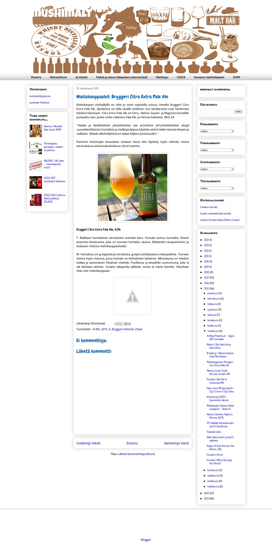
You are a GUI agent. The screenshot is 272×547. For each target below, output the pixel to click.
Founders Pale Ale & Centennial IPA (217, 380)
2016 (207, 283)
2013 (206, 498)
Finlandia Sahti (214, 432)
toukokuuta (213, 331)
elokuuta (212, 315)
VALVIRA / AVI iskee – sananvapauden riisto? (54, 164)
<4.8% (96, 329)
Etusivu (36, 77)
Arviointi (81, 77)
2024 (207, 240)
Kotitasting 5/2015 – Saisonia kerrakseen (218, 398)
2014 (207, 493)
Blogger (146, 539)
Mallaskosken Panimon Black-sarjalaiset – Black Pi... (221, 407)
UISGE (181, 77)
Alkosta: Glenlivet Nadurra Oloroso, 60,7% (219, 416)
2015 (104, 329)
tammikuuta (213, 486)
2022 (206, 251)
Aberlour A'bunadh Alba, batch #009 (53, 127)
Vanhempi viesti (176, 443)
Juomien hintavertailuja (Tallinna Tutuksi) (219, 220)
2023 (206, 245)
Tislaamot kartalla (208, 207)
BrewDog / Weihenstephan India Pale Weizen (220, 354)
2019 (207, 267)
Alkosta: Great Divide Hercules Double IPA (218, 372)
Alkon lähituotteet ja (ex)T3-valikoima (220, 438)
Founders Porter (215, 455)
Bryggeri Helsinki (123, 329)
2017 (206, 277)
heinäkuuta (213, 320)
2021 (206, 256)
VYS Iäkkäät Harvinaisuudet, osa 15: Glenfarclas (220, 424)
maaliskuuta (213, 475)
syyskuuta (212, 309)
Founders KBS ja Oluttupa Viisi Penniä (219, 461)
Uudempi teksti (88, 443)
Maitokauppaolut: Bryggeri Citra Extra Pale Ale (220, 363)
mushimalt (61, 14)
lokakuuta (212, 304)
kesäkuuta (212, 325)
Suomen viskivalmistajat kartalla (215, 213)
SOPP (236, 77)
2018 (207, 272)
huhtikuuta (213, 470)
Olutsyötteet (58, 77)
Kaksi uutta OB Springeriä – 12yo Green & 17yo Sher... (221, 389)
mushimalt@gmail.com (39, 96)
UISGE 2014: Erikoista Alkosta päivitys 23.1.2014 (54, 198)
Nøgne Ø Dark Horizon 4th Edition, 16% (220, 447)
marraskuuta (213, 298)
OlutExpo (162, 77)
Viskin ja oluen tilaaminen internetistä (121, 77)
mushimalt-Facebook (39, 102)
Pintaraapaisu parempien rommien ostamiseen (53, 147)
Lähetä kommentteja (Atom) (136, 454)
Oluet (138, 329)
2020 (207, 261)
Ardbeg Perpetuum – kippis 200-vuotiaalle (220, 337)
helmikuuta (213, 481)
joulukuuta (212, 293)
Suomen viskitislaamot (209, 77)
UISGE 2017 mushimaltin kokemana (54, 179)
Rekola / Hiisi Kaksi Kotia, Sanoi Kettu (219, 346)
